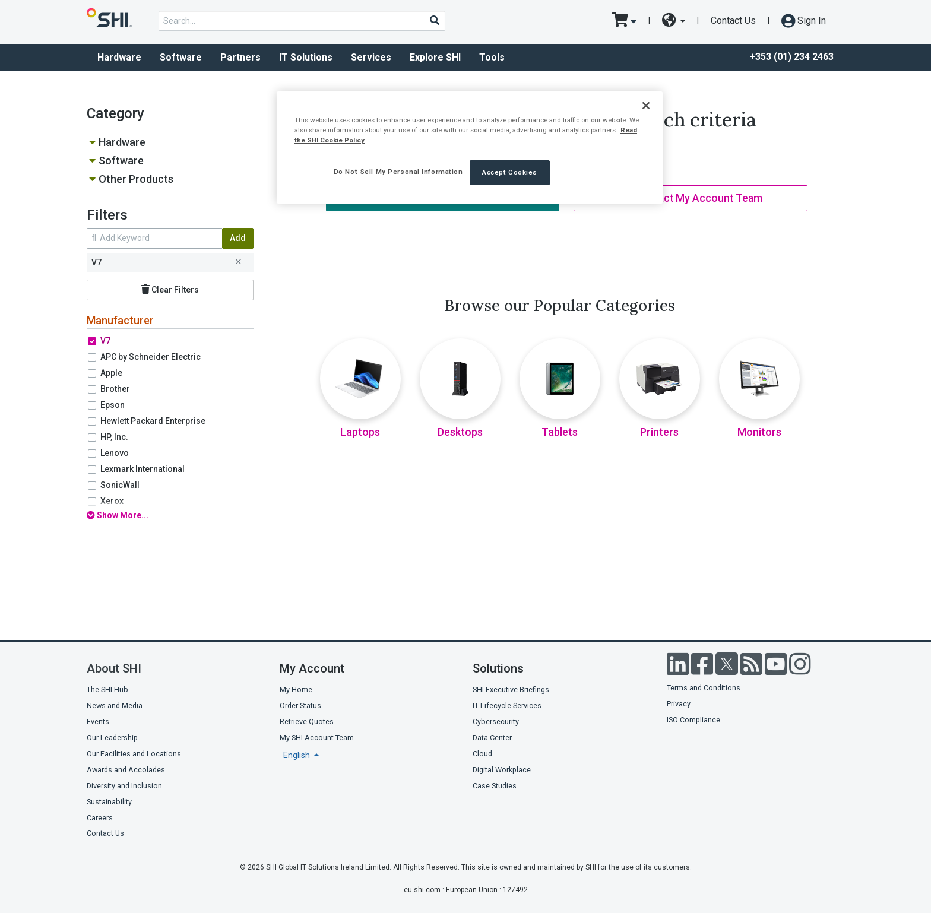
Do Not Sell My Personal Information (398, 171)
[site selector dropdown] (674, 21)
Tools (492, 57)
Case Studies (495, 785)
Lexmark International (142, 469)
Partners (240, 57)
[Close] (646, 106)
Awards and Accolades (126, 769)
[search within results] (154, 238)
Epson (112, 405)
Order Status (300, 705)
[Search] (434, 20)
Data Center (492, 737)
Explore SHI (435, 57)
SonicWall (120, 485)
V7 (105, 340)
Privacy (679, 703)
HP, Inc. (114, 437)
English (297, 755)
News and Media (114, 705)
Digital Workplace (502, 769)
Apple (111, 373)
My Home (296, 689)
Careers (100, 817)
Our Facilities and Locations (134, 753)
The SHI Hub (107, 689)
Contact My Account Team (690, 198)
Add (238, 238)
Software (181, 57)
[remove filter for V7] (238, 262)
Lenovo (114, 453)
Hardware (119, 57)
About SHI (114, 668)
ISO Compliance (693, 719)
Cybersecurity (496, 721)
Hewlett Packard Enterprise (152, 421)
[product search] (302, 21)
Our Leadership (112, 737)
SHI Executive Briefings (511, 689)
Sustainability (109, 801)
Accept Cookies (509, 172)
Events (98, 721)
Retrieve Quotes (307, 721)
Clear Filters (170, 289)
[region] (470, 147)
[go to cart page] (624, 21)
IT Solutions (305, 57)
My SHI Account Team (317, 737)
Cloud (482, 753)
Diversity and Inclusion (124, 785)
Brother (115, 389)
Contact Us (733, 20)
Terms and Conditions (703, 687)
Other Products (136, 179)
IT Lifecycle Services (507, 705)
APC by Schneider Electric (150, 357)
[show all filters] (170, 515)
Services (371, 57)
